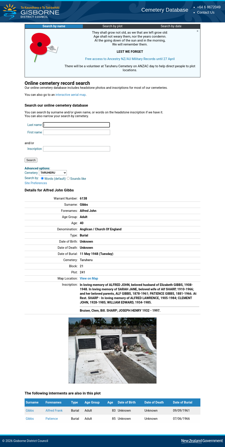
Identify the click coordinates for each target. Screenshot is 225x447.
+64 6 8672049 (209, 7)
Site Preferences (36, 183)
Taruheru (86, 260)
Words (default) (53, 178)
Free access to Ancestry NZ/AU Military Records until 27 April (130, 59)
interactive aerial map (71, 95)
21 (81, 266)
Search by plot (113, 26)
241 (82, 272)
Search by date (171, 26)
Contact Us (205, 12)
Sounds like (76, 178)
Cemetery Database (164, 10)
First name (34, 132)
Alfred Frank (53, 410)
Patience (51, 419)
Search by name (54, 26)
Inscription (34, 149)
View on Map (89, 278)
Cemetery (31, 172)
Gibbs (30, 410)
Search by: (32, 178)
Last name (34, 125)
